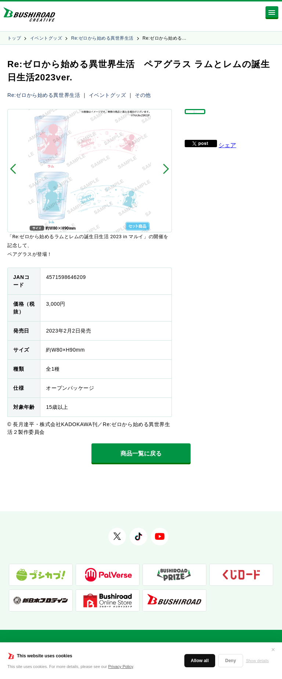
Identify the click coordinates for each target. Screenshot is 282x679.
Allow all (200, 660)
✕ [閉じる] (273, 650)
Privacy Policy (120, 666)
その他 (143, 95)
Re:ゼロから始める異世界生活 (102, 38)
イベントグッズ (46, 38)
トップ (14, 38)
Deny (230, 660)
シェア (227, 155)
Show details (257, 660)
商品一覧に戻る (141, 453)
